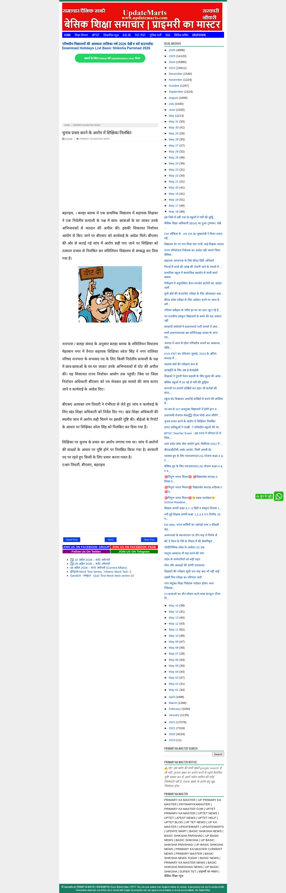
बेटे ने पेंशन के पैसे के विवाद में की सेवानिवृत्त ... (189, 541)
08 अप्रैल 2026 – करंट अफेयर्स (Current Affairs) (98, 567)
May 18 (174, 199)
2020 (172, 734)
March (173, 702)
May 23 (174, 169)
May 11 (174, 629)
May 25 (174, 157)
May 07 (174, 653)
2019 (172, 740)
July (172, 103)
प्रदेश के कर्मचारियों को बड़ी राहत (182, 559)
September (176, 91)
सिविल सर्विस (181, 35)
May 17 (174, 205)
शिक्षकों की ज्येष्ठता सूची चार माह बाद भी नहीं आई (191, 571)
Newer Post (71, 539)
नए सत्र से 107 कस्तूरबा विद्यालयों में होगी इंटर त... (191, 409)
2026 (172, 50)
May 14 (174, 611)
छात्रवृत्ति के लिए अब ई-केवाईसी (181, 370)
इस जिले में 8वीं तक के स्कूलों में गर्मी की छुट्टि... (190, 217)
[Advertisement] (110, 93)
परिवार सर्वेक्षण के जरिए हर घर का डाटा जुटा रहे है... (192, 310)
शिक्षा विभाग (81, 35)
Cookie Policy (204, 890)
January (174, 715)
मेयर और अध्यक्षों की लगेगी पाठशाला (184, 565)
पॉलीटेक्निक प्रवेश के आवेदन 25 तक (184, 547)
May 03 (174, 677)
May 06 (174, 659)
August (174, 97)
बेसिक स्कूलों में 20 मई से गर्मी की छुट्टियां (186, 382)
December (176, 73)
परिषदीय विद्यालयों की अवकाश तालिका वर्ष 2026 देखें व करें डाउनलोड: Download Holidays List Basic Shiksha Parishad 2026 (108, 46)
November (176, 79)
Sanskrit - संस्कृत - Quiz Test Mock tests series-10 (102, 575)
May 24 (174, 163)
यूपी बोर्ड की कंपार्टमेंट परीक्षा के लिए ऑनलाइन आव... (193, 293)
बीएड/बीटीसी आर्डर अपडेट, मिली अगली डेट (188, 449)
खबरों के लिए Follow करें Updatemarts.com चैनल (112, 58)
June (172, 109)
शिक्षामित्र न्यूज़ (111, 35)
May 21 (174, 181)
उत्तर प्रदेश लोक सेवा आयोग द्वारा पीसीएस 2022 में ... (193, 443)
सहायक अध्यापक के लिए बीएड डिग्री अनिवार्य (189, 260)
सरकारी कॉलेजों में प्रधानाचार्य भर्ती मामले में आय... (192, 326)
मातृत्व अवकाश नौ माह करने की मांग (184, 553)
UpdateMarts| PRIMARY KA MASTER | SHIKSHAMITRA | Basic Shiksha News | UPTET (100, 886)
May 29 (174, 133)
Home (67, 35)
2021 (172, 728)
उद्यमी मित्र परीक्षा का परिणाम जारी (183, 577)
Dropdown (199, 35)
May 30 (174, 127)
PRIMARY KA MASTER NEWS (93, 139)
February (175, 708)
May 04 (174, 671)
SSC (167, 35)
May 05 (174, 665)
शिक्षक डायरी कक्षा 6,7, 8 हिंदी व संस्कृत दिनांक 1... (193, 508)
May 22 (174, 175)
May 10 (174, 635)
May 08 (174, 647)
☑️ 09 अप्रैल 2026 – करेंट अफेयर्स (90, 563)
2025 (172, 56)
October (174, 85)
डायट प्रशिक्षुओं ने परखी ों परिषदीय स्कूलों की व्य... (192, 427)
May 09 (174, 641)
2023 (172, 68)
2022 (172, 722)
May (172, 115)
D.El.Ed (127, 35)
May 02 (174, 683)
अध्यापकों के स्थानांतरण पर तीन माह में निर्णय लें (190, 535)
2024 (172, 62)
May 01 (174, 689)
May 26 (174, 151)
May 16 (174, 211)
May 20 (174, 187)
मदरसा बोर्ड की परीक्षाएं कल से (181, 364)
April (172, 697)
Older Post (149, 539)
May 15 (174, 605)
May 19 (174, 193)
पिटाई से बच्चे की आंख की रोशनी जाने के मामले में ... (193, 266)
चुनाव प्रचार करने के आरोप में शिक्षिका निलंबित (96, 132)
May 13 (174, 617)
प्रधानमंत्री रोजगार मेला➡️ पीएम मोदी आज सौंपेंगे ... (192, 415)
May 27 (174, 145)
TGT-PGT (140, 35)
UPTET (96, 35)
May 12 (174, 623)
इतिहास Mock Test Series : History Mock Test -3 (100, 571)
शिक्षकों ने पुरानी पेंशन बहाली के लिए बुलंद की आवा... (193, 376)
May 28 (174, 139)
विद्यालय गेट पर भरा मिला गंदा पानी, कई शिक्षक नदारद (194, 244)
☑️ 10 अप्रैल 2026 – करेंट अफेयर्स (90, 559)
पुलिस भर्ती (155, 35)
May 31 (174, 121)
